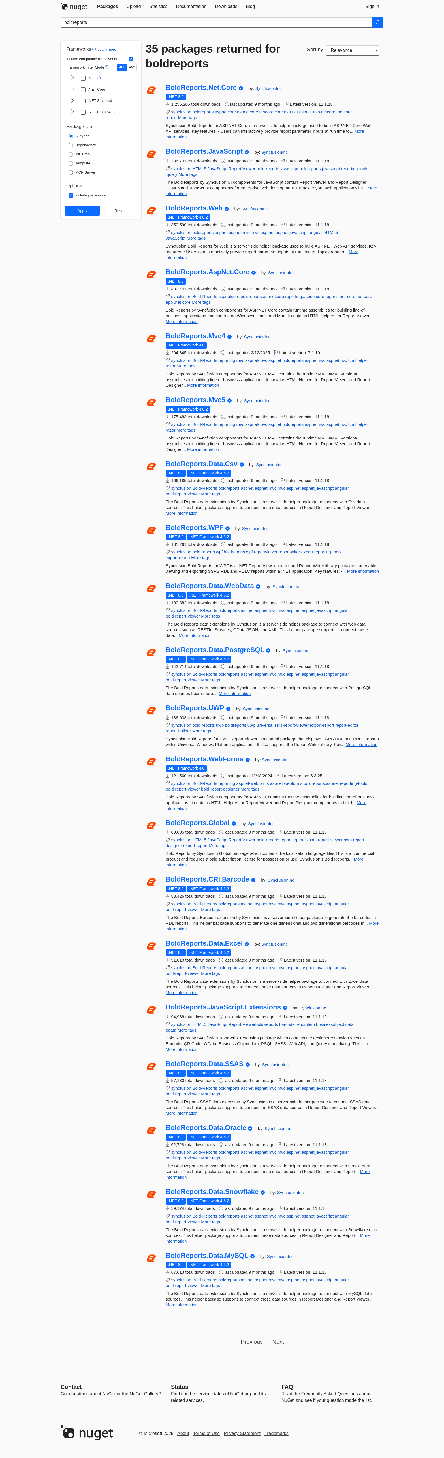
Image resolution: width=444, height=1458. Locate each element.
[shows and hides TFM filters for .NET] (72, 78)
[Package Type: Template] (79, 163)
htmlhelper (358, 360)
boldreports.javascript (320, 168)
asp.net (291, 111)
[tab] (107, 6)
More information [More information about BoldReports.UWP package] (361, 744)
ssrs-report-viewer (292, 725)
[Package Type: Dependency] (82, 145)
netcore (266, 111)
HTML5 (199, 168)
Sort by (315, 49)
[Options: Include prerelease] (87, 195)
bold (196, 552)
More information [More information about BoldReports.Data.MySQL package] (182, 1304)
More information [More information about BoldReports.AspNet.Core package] (182, 321)
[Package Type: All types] (78, 136)
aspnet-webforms (252, 783)
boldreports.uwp (240, 725)
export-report (178, 557)
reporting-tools (354, 168)
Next (278, 1342)
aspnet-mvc (256, 360)
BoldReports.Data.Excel (204, 943)
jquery (171, 174)
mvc (256, 232)
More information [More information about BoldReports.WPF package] (363, 571)
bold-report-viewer (183, 493)
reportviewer (266, 552)
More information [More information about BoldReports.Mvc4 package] (203, 385)
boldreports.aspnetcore (214, 111)
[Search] (377, 22)
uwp (220, 725)
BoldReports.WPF (194, 528)
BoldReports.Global (197, 823)
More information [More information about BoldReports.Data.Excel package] (182, 992)
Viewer (248, 168)
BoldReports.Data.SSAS (205, 1064)
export (307, 552)
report (171, 117)
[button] (94, 49)
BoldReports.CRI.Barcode (207, 879)
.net (177, 302)
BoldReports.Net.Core (201, 87)
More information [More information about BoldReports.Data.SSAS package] (182, 1113)
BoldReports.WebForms (204, 759)
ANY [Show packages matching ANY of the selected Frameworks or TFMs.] (132, 67)
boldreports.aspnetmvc (303, 360)
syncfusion (181, 111)
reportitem (305, 1024)
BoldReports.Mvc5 (195, 400)
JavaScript (217, 168)
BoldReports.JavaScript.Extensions (223, 1007)
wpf (219, 552)
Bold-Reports (204, 296)
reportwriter (289, 552)
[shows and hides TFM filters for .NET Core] (72, 89)
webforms (293, 783)
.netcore (344, 111)
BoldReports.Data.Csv (201, 464)
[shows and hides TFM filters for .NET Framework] (72, 112)
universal (264, 725)
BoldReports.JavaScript (204, 151)
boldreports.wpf (238, 552)
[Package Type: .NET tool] (79, 154)
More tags (187, 117)
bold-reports (268, 168)
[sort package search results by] (352, 50)
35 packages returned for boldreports (213, 56)
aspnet (305, 111)
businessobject (330, 1024)
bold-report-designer (220, 789)
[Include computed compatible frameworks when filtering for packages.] (131, 59)
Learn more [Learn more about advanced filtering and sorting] (106, 49)
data (349, 1024)
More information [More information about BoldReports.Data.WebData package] (195, 635)
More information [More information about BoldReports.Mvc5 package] (203, 449)
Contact (71, 1387)
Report (235, 168)
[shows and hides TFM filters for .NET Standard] (72, 101)
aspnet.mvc (240, 232)
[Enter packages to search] (216, 22)
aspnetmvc (336, 360)
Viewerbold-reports (260, 1024)
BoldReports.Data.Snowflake (212, 1192)
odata (171, 1030)
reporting (226, 360)
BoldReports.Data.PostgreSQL (215, 650)
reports (332, 296)
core (279, 111)
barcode (286, 1024)
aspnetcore (247, 111)
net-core (347, 296)
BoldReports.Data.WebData (210, 586)
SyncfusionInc (268, 88)
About (183, 1433)
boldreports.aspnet (209, 232)
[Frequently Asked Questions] (287, 1387)
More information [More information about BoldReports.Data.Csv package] (182, 513)
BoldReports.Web (194, 208)
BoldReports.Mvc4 (195, 336)
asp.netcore (324, 111)
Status (179, 1387)
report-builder (178, 730)
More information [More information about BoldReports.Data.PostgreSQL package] (235, 693)
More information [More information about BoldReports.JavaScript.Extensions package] (182, 1049)
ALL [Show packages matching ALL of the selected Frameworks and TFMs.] (122, 67)
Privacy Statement (242, 1433)
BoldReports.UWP (195, 708)
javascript (289, 168)
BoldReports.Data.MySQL (207, 1255)
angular (316, 232)
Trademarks (276, 1433)
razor (170, 366)
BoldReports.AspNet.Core (207, 272)
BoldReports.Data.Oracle (206, 1128)
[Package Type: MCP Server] (82, 172)
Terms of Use (206, 1433)
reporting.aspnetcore (304, 296)
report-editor (346, 725)
